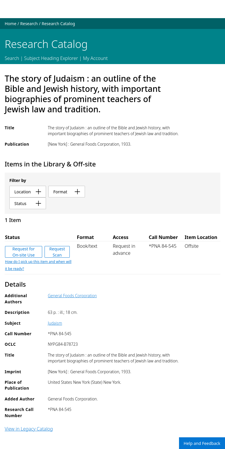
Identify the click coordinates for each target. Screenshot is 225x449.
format (66, 192)
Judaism (55, 323)
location (27, 192)
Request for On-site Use (23, 252)
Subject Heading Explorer (51, 58)
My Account (95, 58)
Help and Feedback (202, 443)
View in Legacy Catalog (29, 429)
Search (12, 58)
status (27, 203)
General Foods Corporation (72, 295)
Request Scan (57, 252)
